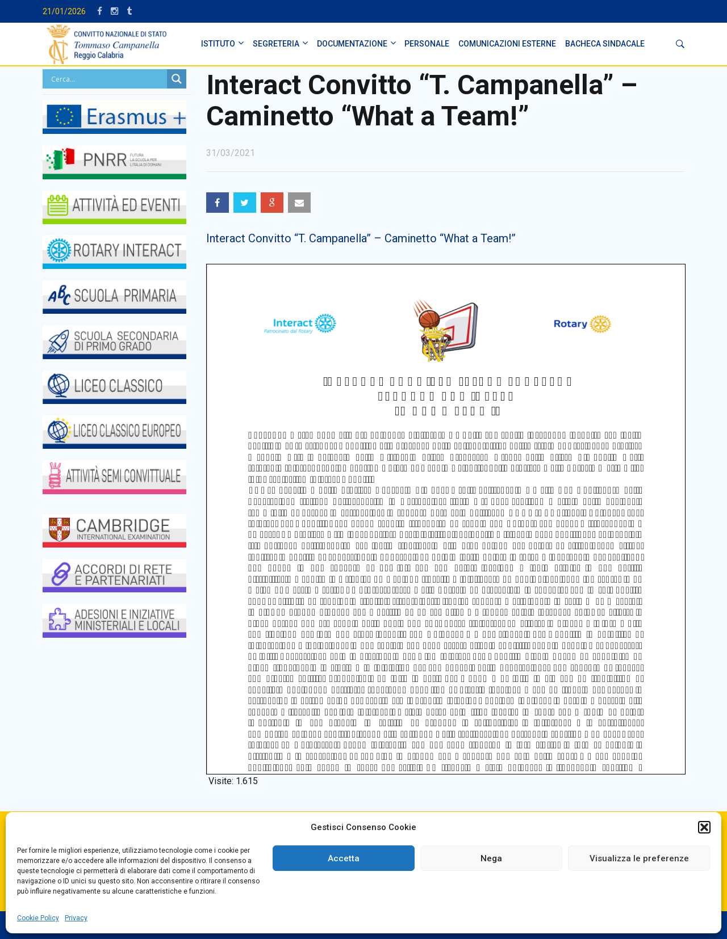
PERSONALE (426, 43)
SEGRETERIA (276, 43)
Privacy (76, 918)
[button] (704, 827)
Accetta (344, 858)
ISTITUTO (218, 43)
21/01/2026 (64, 11)
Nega (491, 858)
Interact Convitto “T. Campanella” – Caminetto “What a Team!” (361, 238)
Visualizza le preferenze (639, 858)
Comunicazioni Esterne (507, 43)
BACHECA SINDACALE (605, 43)
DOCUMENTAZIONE (352, 43)
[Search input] (107, 79)
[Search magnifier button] (176, 79)
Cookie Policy (38, 918)
